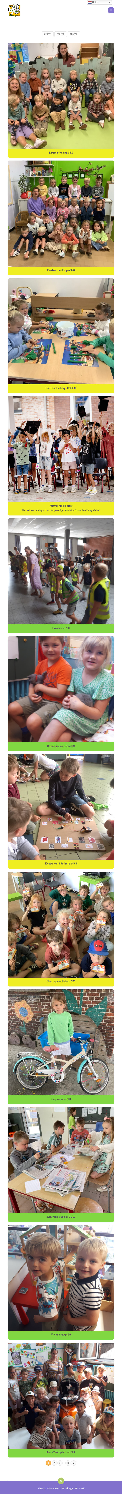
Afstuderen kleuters (61, 505)
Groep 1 (47, 34)
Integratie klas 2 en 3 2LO (61, 1216)
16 (68, 1463)
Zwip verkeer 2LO (61, 1099)
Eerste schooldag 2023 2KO (61, 388)
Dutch (93, 2)
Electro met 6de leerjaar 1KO (61, 863)
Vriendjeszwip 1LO (61, 1334)
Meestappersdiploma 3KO (61, 981)
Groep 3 (73, 34)
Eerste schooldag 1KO (61, 152)
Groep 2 (60, 34)
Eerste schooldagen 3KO (61, 270)
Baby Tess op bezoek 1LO (61, 1452)
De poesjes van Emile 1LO (61, 745)
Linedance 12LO (61, 628)
